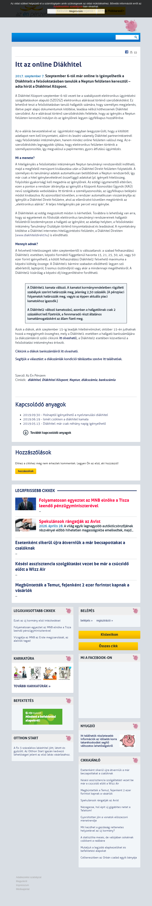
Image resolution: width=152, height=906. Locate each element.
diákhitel (34, 380)
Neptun (74, 380)
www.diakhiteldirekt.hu (32, 235)
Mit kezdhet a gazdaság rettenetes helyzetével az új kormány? (102, 829)
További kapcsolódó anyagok (50, 433)
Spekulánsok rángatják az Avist (100, 800)
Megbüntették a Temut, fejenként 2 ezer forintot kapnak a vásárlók (106, 792)
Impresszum (22, 885)
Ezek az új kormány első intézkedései (37, 620)
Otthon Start (26, 738)
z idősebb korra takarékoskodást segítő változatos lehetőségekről (99, 743)
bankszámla (107, 380)
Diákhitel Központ (55, 380)
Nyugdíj (88, 726)
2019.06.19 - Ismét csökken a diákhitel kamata (55, 419)
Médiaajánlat (22, 889)
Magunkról (21, 881)
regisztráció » (104, 620)
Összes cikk (108, 646)
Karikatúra (24, 659)
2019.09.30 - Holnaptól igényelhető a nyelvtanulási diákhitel (65, 415)
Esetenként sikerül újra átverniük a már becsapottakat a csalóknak (105, 771)
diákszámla (89, 380)
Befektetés (24, 701)
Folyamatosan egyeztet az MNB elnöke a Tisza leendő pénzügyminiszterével (42, 629)
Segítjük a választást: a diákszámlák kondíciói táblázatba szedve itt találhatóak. (69, 359)
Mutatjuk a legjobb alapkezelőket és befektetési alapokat (103, 849)
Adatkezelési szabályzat (28, 877)
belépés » (87, 620)
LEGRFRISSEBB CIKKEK (35, 490)
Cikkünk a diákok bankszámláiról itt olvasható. (46, 351)
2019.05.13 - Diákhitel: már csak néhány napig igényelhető (64, 423)
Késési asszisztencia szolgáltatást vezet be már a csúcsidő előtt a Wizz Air (107, 781)
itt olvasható (67, 338)
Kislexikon (109, 635)
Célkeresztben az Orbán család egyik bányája (109, 857)
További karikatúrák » (32, 686)
